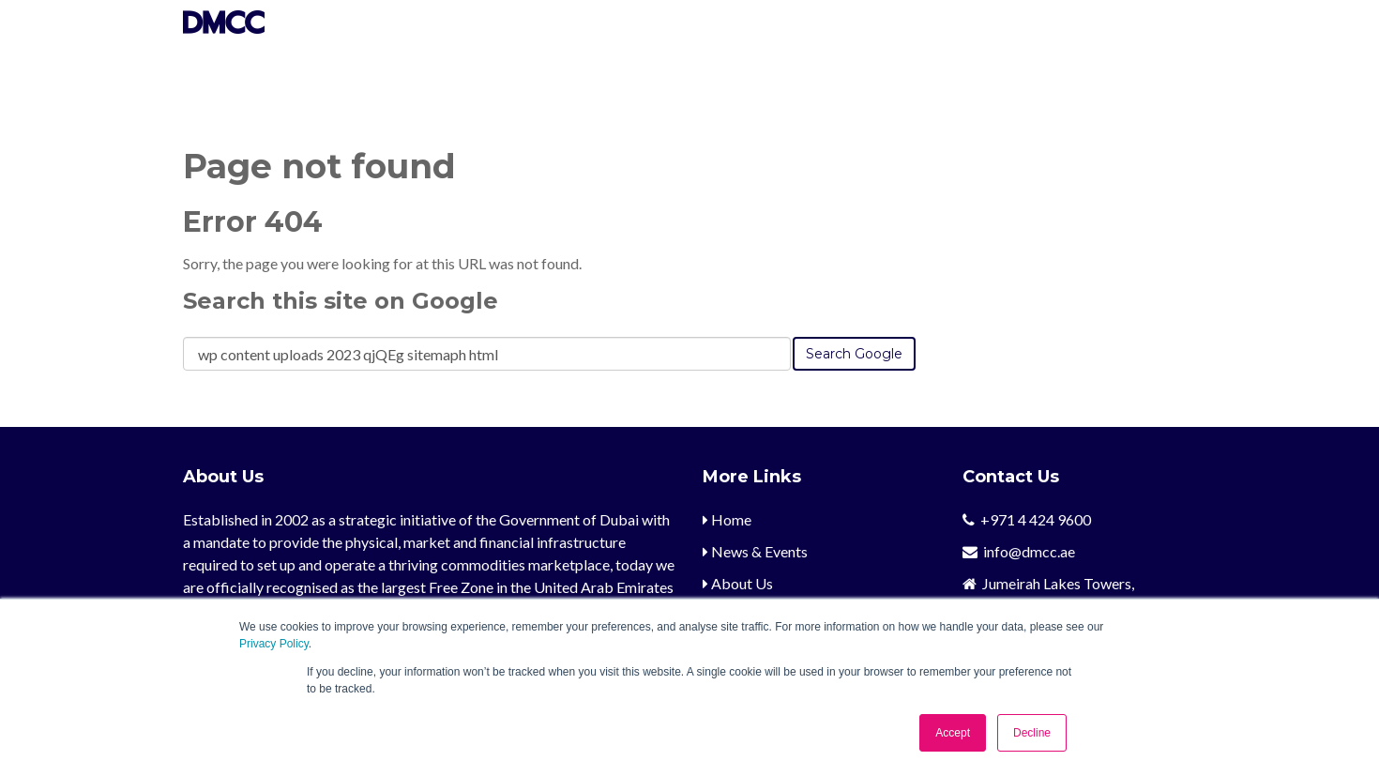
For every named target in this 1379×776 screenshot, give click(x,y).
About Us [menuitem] (738, 583)
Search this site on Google (340, 300)
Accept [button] (952, 732)
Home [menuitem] (727, 519)
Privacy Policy (274, 643)
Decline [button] (1032, 732)
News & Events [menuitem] (755, 551)
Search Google (854, 353)
